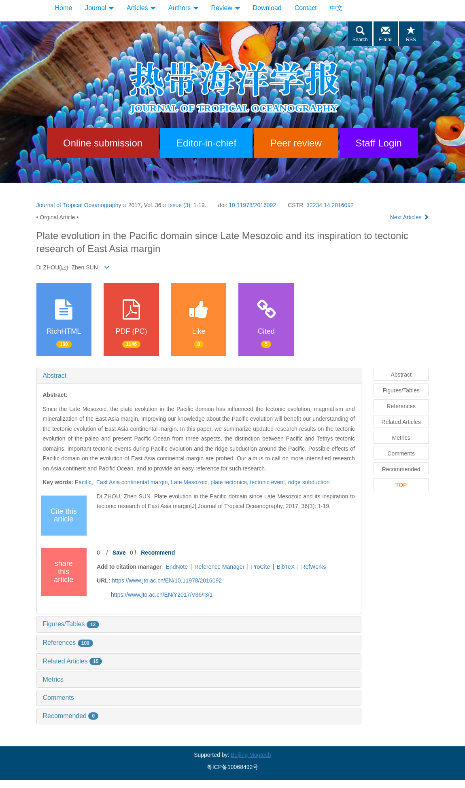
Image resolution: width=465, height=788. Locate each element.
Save (119, 552)
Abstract (55, 375)
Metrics (53, 679)
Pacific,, (85, 482)
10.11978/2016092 (252, 205)
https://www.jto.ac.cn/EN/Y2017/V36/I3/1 (161, 594)
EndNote (177, 566)
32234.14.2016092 (330, 205)
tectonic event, (269, 482)
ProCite (260, 566)
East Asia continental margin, (133, 482)
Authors (183, 7)
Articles (141, 7)
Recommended (71, 715)
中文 (336, 7)
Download (267, 7)
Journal (99, 7)
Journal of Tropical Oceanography (78, 205)
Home (63, 7)
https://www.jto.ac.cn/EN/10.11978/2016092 (167, 580)
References (68, 642)
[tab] (199, 375)
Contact (306, 7)
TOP (401, 485)
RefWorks (313, 566)
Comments (58, 697)
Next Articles (409, 217)
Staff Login (379, 143)
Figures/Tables (71, 624)
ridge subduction (309, 482)
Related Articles (72, 661)
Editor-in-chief (206, 143)
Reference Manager (219, 566)
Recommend (158, 552)
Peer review (296, 143)
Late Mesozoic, (190, 482)
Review (225, 7)
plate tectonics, (230, 482)
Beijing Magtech (251, 755)
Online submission (102, 143)
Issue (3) (179, 205)
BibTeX (286, 566)
